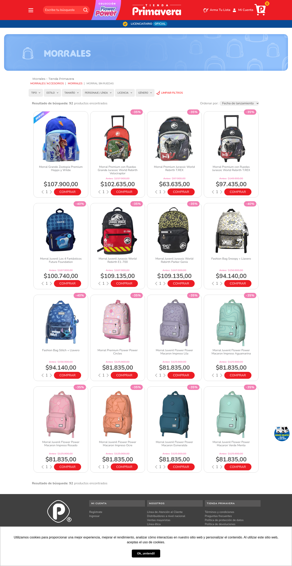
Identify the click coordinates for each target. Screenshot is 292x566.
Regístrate (95, 512)
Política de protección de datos (224, 520)
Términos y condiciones (219, 512)
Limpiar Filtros (172, 92)
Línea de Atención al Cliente (165, 512)
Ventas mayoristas (158, 520)
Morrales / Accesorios (47, 83)
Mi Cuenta (245, 10)
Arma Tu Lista (220, 10)
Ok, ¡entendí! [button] (146, 553)
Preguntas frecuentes (218, 516)
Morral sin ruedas (100, 83)
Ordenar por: (209, 103)
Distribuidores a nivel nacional (166, 516)
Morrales (75, 83)
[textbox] (66, 10)
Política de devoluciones (220, 524)
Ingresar (94, 516)
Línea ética (154, 524)
